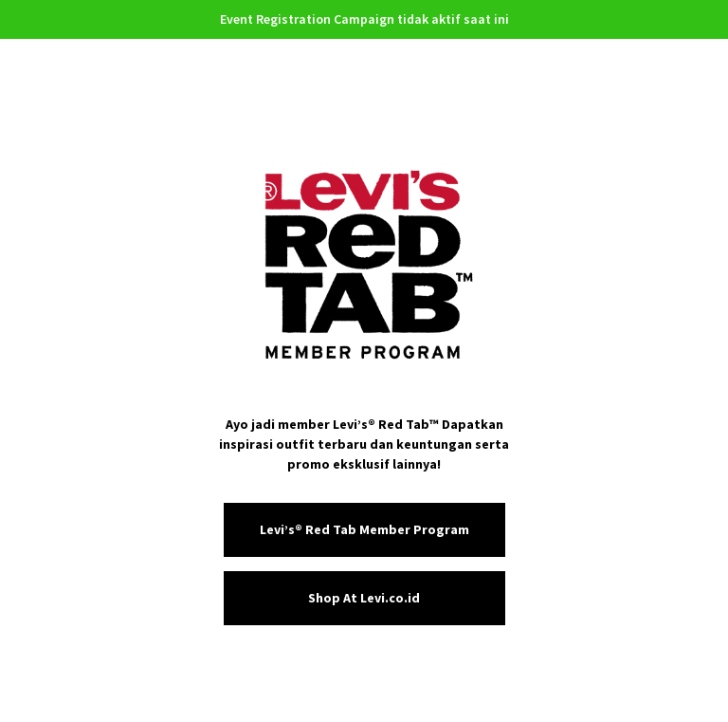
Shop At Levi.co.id (364, 597)
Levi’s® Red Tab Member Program (364, 529)
